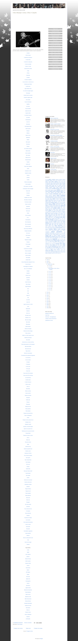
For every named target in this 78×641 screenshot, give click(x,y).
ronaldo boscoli (62, 240)
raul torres (50, 239)
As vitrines (28, 117)
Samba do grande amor (28, 448)
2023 (48, 261)
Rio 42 (28, 437)
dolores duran (59, 198)
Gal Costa (28, 576)
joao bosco (47, 213)
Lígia (28, 293)
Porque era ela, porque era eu (28, 419)
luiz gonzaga (50, 219)
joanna (64, 212)
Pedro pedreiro (28, 408)
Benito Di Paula (28, 558)
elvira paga (53, 201)
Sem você (28, 464)
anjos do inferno (59, 184)
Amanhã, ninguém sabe (28, 97)
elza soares (63, 201)
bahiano (60, 187)
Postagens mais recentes (18, 628)
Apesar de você (28, 110)
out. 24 (50, 271)
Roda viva (28, 439)
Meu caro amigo (28, 319)
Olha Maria (28, 388)
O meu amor (28, 366)
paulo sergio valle (50, 237)
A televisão (28, 75)
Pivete (28, 417)
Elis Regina (28, 572)
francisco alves (52, 204)
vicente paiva (63, 249)
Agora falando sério (28, 88)
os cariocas (54, 235)
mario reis (51, 224)
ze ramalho (49, 253)
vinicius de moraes (49, 250)
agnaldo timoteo (55, 180)
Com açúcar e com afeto (28, 186)
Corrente (28, 193)
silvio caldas (62, 243)
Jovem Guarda (55, 59)
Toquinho (28, 616)
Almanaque (28, 93)
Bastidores (28, 137)
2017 (48, 293)
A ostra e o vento (28, 66)
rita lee (52, 240)
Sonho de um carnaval (28, 479)
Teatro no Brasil (55, 66)
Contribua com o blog (55, 68)
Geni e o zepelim (28, 253)
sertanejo (57, 243)
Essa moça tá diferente (28, 228)
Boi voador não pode (28, 148)
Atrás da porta (28, 128)
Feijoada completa (28, 239)
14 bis (46, 179)
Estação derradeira (28, 230)
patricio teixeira (58, 236)
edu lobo (51, 200)
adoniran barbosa (59, 179)
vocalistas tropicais (57, 250)
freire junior (58, 204)
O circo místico (28, 359)
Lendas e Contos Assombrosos (50, 318)
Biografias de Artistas (55, 35)
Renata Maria (28, 433)
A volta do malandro (28, 79)
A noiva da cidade (28, 64)
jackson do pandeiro (51, 211)
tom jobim (56, 247)
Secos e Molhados (28, 614)
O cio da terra (28, 357)
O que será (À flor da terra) (28, 375)
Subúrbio (28, 486)
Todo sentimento (28, 513)
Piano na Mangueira (28, 415)
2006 (48, 307)
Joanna (28, 583)
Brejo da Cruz (28, 157)
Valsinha (28, 535)
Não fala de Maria (28, 346)
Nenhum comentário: (28, 622)
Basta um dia (28, 135)
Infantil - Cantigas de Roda (55, 54)
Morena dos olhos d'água (28, 330)
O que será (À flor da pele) (28, 373)
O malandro (28, 364)
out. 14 (50, 286)
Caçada (28, 161)
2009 (48, 303)
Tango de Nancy (28, 488)
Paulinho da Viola (28, 605)
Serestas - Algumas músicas (55, 123)
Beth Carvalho (28, 561)
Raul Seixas (28, 607)
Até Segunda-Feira (28, 126)
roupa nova (56, 241)
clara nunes (54, 196)
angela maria (52, 184)
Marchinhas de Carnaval (54, 129)
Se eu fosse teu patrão (28, 455)
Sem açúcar (28, 457)
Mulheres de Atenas (28, 337)
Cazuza (28, 565)
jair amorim (58, 211)
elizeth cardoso (48, 201)
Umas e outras (28, 524)
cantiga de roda (59, 191)
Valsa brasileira (28, 533)
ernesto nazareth (60, 202)
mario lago (61, 223)
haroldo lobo (59, 207)
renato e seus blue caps (61, 239)
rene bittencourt (48, 240)
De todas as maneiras (28, 199)
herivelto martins (56, 208)
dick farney (49, 198)
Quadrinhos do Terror (49, 320)
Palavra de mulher (28, 395)
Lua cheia (28, 299)
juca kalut (59, 216)
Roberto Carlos (28, 612)
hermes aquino (63, 208)
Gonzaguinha (28, 581)
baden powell (56, 187)
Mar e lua (28, 313)
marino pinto (56, 223)
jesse (62, 212)
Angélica (28, 104)
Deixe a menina (28, 204)
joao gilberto (60, 213)
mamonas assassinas (61, 220)
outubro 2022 (50, 264)
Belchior (28, 556)
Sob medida (28, 475)
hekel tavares (50, 208)
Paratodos (28, 397)
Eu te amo (28, 233)
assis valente (57, 186)
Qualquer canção (28, 424)
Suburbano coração (28, 484)
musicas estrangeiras (48, 230)
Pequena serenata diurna (28, 413)
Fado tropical (28, 235)
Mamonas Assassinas (28, 589)
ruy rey (49, 242)
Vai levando (28, 526)
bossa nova (63, 190)
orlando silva (48, 235)
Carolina (28, 177)
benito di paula (62, 188)
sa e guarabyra (53, 242)
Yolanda (28, 544)
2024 (48, 259)
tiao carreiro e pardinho (61, 246)
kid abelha (63, 216)
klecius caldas (47, 217)
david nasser (51, 197)
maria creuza (51, 223)
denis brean (63, 197)
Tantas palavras (28, 495)
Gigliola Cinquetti (53, 158)
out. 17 (50, 282)
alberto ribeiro (48, 181)
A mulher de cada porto (28, 61)
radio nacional (61, 237)
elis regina (63, 200)
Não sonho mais (28, 348)
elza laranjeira (58, 201)
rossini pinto (51, 241)
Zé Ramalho (28, 618)
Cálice (28, 168)
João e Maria (28, 284)
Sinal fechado (28, 473)
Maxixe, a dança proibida (54, 146)
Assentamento (28, 119)
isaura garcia (58, 210)
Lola (28, 297)
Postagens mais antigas (38, 628)
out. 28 (50, 265)
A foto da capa (28, 55)
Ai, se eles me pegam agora (28, 90)
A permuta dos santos (28, 68)
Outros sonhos (28, 393)
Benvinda (28, 144)
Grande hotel (28, 259)
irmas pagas (54, 210)
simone (51, 245)
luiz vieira (59, 219)
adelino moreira (51, 179)
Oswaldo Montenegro (28, 603)
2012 (48, 298)
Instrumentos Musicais (55, 57)
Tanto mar (28, 499)
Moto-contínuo (28, 333)
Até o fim (28, 121)
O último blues (28, 379)
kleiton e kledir (53, 217)
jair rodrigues (62, 211)
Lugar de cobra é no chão (28, 304)
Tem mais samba (28, 504)
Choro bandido (28, 184)
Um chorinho (28, 519)
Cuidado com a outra (28, 197)
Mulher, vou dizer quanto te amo (28, 335)
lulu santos (63, 219)
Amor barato (28, 99)
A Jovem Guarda (53, 169)
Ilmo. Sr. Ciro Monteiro (28, 268)
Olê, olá (28, 386)
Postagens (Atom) (29, 631)
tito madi (52, 247)
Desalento (28, 206)
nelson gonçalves (56, 231)
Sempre (28, 466)
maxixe (46, 225)
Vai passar (28, 528)
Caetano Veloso (28, 563)
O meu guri (28, 368)
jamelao (46, 212)
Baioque (28, 130)
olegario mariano (50, 234)
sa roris (57, 242)
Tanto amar (28, 497)
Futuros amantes (28, 250)
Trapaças (28, 515)
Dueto (28, 213)
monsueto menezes (51, 226)
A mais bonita (28, 59)
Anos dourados (28, 108)
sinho (54, 245)
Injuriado (28, 273)
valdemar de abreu (62, 248)
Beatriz (28, 139)
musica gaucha (59, 227)
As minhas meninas (28, 115)
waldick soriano (62, 250)
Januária (28, 279)
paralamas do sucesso (50, 236)
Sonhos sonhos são (28, 482)
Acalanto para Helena (28, 84)
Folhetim (28, 246)
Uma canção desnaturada (28, 522)
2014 (48, 295)
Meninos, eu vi (28, 317)
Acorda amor (28, 86)
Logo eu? (28, 295)
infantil (49, 210)
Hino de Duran (28, 264)
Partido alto (28, 399)
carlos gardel (57, 192)
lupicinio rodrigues (54, 220)
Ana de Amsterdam (28, 101)
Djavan (28, 569)
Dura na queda (28, 215)
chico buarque (19, 624)
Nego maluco (28, 350)
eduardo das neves (56, 200)
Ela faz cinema (28, 226)
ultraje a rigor (55, 248)
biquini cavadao (53, 190)
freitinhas (62, 204)
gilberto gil (63, 205)
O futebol (28, 362)
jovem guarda (48, 216)
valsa (52, 249)
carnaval (55, 193)
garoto (49, 205)
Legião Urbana (28, 587)
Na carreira (28, 339)
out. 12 (50, 289)
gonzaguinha (47, 207)
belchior (50, 188)
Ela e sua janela (28, 224)
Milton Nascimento (28, 598)
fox (47, 204)
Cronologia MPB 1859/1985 (55, 45)
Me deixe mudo (28, 315)
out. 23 (50, 272)
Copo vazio (28, 190)
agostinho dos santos (61, 180)
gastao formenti (53, 205)
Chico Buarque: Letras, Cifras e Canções (25, 12)
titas (50, 247)
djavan (54, 198)
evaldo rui (50, 203)
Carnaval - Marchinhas (55, 42)
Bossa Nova (55, 40)
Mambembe (28, 308)
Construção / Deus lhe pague (28, 188)
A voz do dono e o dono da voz (28, 81)
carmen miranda (49, 193)
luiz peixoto (56, 219)
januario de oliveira (51, 212)
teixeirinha (54, 246)
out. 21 (50, 275)
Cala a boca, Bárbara (28, 166)
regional (54, 239)
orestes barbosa (56, 234)
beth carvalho (47, 190)
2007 (48, 306)
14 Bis (28, 549)
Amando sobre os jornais (28, 95)
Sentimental (28, 468)
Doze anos (28, 210)
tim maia (46, 247)
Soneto (28, 477)
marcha (54, 221)
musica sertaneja (61, 229)
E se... (28, 217)
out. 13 (50, 288)
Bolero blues (28, 150)
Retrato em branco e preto (28, 435)
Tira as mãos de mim (28, 508)
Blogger (41, 638)
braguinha (47, 191)
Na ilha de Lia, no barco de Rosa (28, 342)
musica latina (53, 229)
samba (60, 242)
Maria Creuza (28, 594)
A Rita (28, 70)
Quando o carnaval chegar (28, 426)
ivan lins (63, 210)
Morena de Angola (28, 328)
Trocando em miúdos (28, 517)
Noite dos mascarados (28, 353)
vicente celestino (57, 249)
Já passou (28, 277)
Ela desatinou (28, 219)
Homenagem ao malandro (28, 266)
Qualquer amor (28, 422)
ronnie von (47, 241)
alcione (59, 181)
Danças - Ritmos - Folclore (55, 52)
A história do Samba (53, 141)
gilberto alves (58, 205)
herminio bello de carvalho (50, 209)
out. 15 (50, 285)
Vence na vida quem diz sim (28, 537)
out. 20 (50, 277)
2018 (48, 292)
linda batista (57, 218)
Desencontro (28, 208)
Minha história (28, 326)
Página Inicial (55, 28)
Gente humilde (28, 255)
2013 (48, 296)
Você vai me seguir (28, 542)
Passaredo (28, 404)
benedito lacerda (55, 188)
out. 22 (50, 274)
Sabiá (28, 444)
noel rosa (52, 233)
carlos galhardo (51, 192)
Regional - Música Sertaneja (55, 64)
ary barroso (52, 186)
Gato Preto (47, 315)
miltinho (52, 225)
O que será (28, 370)
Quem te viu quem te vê (28, 428)
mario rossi (56, 224)
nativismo (61, 230)
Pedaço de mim (28, 406)
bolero (58, 190)
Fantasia (28, 237)
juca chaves (54, 216)
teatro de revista (48, 246)
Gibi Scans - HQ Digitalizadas (50, 316)
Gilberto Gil (28, 578)
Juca (28, 288)
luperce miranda (48, 220)
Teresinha (28, 506)
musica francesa (53, 227)
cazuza (54, 195)
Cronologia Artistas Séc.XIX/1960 (55, 47)
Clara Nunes (28, 567)
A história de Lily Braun (28, 57)
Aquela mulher (28, 113)
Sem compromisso (28, 459)
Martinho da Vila (28, 596)
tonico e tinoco (61, 247)
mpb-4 (48, 227)
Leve (28, 290)
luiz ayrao (61, 218)
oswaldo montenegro (61, 235)
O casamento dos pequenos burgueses (28, 355)
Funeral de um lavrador (28, 248)
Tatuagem (28, 502)
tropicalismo (51, 248)
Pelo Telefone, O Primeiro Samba (56, 135)
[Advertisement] (28, 22)
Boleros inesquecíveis (54, 118)
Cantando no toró (28, 170)
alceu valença (54, 181)
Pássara (28, 402)
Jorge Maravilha (28, 286)
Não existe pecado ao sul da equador (28, 344)
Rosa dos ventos (28, 442)
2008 (48, 304)
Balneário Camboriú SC (49, 313)
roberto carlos (57, 240)
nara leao (54, 230)
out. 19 (50, 279)
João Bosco (28, 585)
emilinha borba (48, 202)
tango (64, 245)
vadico (58, 248)
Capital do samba (28, 173)
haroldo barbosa (54, 207)
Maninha (28, 310)
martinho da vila (62, 224)
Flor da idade (28, 244)
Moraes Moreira (28, 601)
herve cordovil (58, 209)
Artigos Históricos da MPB (55, 33)
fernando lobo (58, 203)
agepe (51, 180)
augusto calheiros (48, 187)
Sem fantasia (28, 462)
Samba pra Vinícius (28, 453)
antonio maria (51, 185)
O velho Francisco (28, 382)
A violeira (28, 77)
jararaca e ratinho (58, 212)
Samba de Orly (28, 446)
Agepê (28, 552)
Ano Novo (28, 106)
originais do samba (62, 234)
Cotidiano (28, 195)
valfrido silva (47, 249)
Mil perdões (28, 324)
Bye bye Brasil (28, 159)
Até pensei (28, 124)
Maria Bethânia (28, 592)
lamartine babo (59, 217)
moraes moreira (58, 226)
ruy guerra (62, 241)
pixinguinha (56, 237)
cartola (59, 193)
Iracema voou (28, 275)
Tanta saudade (28, 493)
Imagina (28, 270)
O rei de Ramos (28, 377)
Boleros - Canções (55, 38)
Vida (28, 539)
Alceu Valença (28, 554)
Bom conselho (28, 153)
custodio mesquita (60, 196)
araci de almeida (58, 185)
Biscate (28, 146)
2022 (48, 262)
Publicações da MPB (55, 31)
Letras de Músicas (55, 61)
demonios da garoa (57, 197)
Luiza (28, 306)
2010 (48, 301)
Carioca (28, 175)
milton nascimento (58, 225)
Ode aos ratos (28, 384)
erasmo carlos (54, 202)
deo (46, 198)
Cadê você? (28, 164)
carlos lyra (62, 192)
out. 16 (50, 283)
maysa (50, 225)
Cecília (28, 179)
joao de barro (54, 213)
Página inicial (28, 628)
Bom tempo (28, 155)
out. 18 (50, 280)
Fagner (28, 574)
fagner (54, 203)
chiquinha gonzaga (48, 196)
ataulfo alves (62, 186)
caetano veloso (52, 191)
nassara (57, 230)
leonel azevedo (52, 218)
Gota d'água (28, 257)
